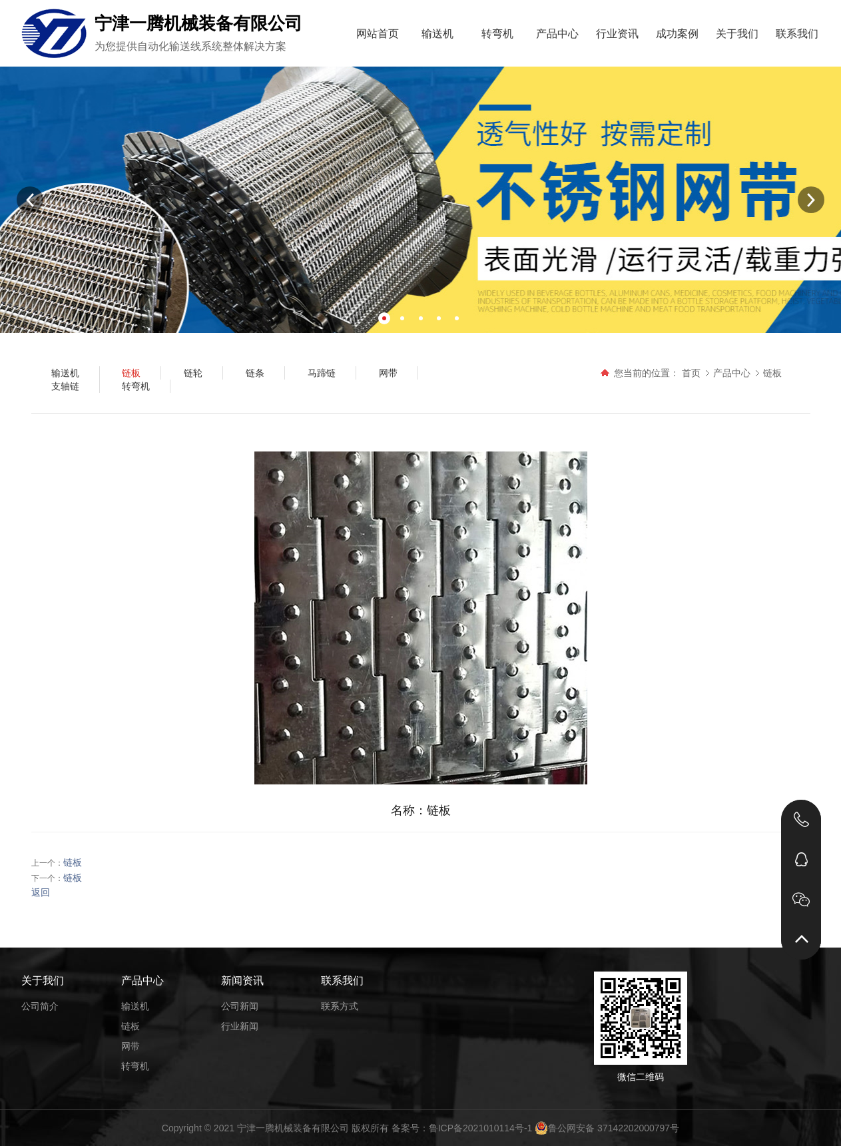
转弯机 (497, 33)
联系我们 (797, 33)
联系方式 (339, 1006)
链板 (772, 373)
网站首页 (377, 33)
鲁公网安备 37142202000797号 (607, 1128)
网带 (130, 1046)
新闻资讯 (242, 980)
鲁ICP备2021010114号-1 (481, 1128)
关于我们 (737, 33)
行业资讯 (617, 33)
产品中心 (557, 33)
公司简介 (40, 1006)
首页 (691, 373)
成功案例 (677, 33)
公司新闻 (239, 1006)
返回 (40, 892)
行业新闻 (239, 1026)
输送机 (437, 33)
